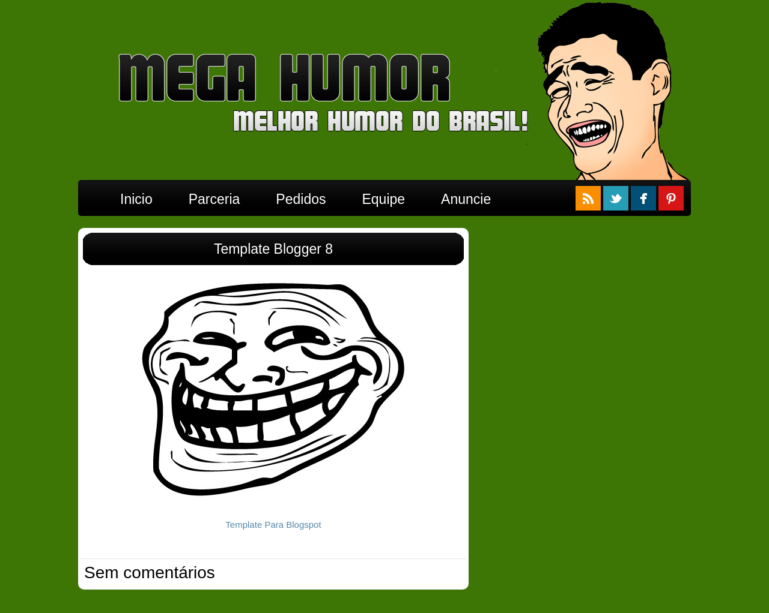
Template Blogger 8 (273, 249)
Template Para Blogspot (273, 524)
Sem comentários (149, 572)
